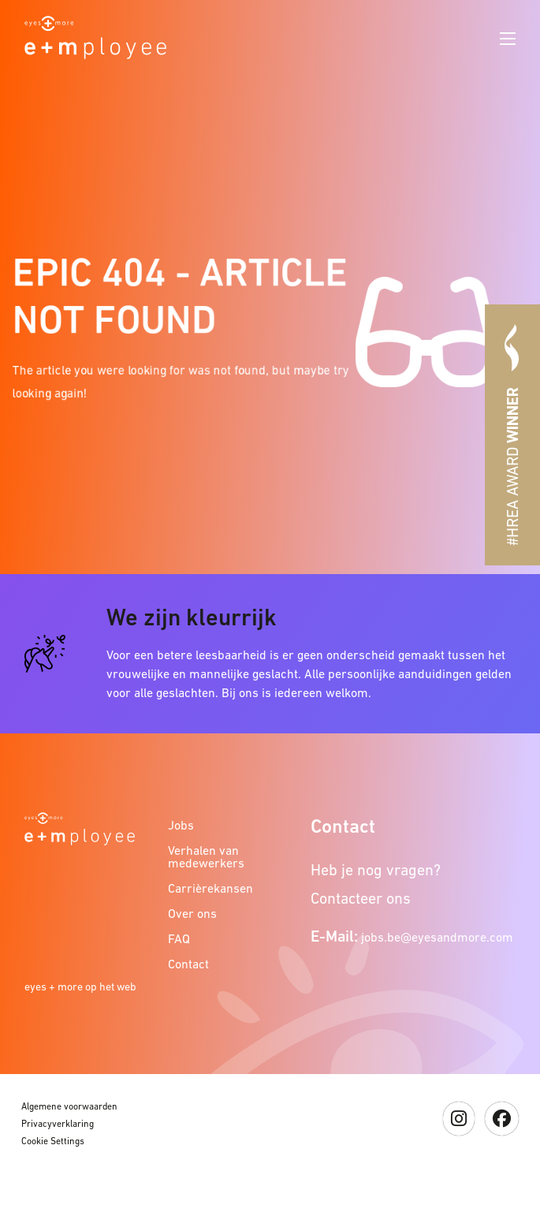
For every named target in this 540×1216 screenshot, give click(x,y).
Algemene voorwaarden (69, 1106)
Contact (188, 964)
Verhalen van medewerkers (206, 856)
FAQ (179, 938)
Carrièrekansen (209, 888)
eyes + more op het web (80, 986)
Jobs (181, 825)
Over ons (192, 913)
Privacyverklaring (57, 1123)
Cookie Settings (52, 1141)
